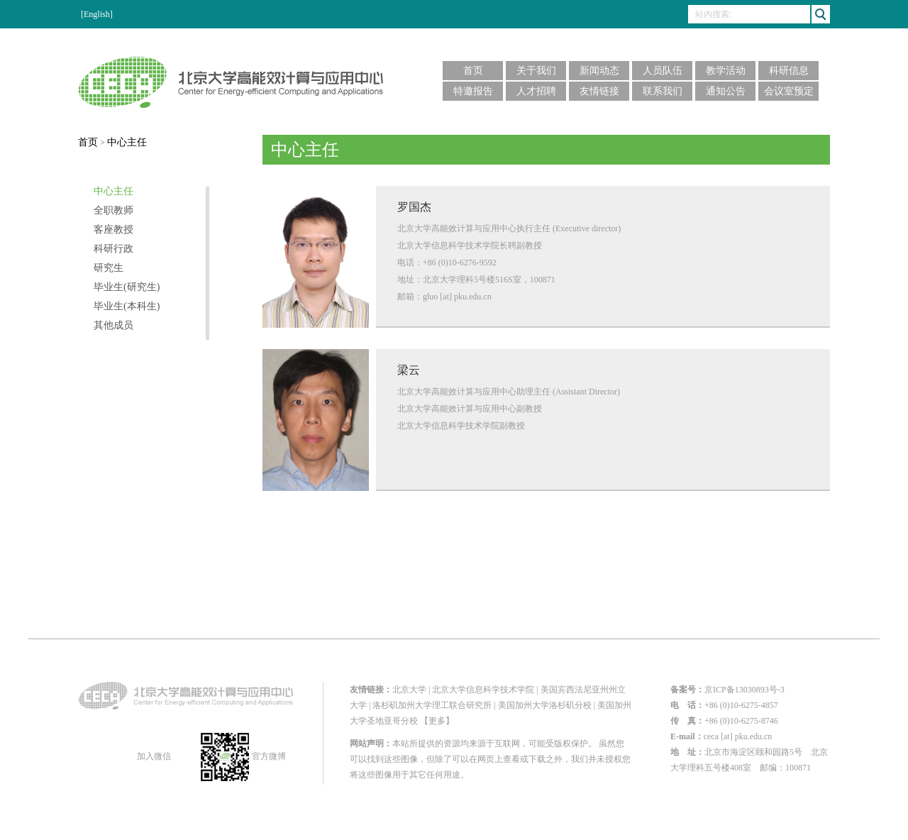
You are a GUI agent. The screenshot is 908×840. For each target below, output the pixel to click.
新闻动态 (599, 70)
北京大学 (409, 690)
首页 (473, 70)
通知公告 (726, 91)
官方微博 (243, 756)
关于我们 (536, 70)
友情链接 (599, 91)
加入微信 (153, 756)
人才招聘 (536, 91)
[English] (97, 14)
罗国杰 (414, 207)
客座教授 (113, 230)
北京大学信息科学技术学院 (483, 690)
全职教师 (113, 211)
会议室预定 (789, 91)
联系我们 (662, 91)
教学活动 (726, 70)
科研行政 (113, 249)
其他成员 (113, 326)
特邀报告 (473, 91)
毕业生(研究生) (127, 287)
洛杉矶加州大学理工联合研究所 (432, 705)
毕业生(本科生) (127, 306)
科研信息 (789, 70)
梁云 (408, 370)
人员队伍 (662, 70)
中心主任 (127, 142)
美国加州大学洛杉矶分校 (545, 705)
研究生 (108, 268)
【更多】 (437, 721)
